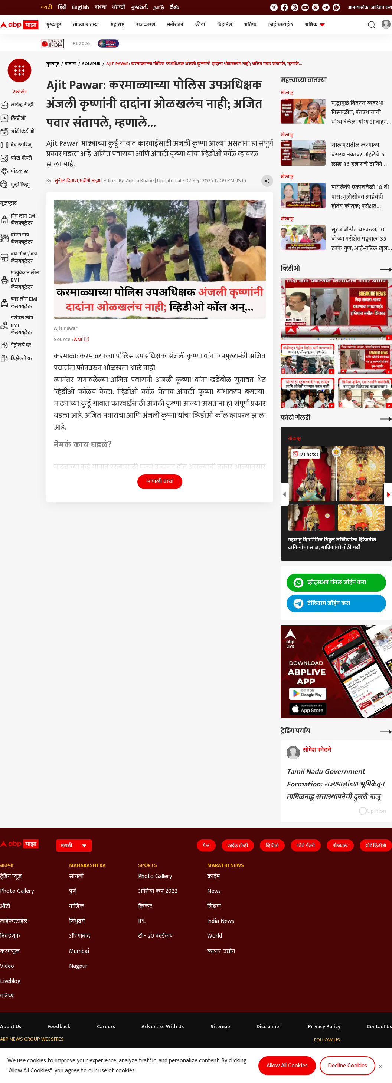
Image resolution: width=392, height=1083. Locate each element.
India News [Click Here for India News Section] (220, 921)
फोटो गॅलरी (16, 158)
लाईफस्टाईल (280, 25)
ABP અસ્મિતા (155, 1053)
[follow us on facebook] (284, 7)
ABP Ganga (188, 1053)
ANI (81, 339)
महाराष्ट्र (117, 25)
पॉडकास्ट (14, 171)
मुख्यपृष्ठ (53, 25)
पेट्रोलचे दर (15, 345)
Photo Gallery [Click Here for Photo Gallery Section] (17, 891)
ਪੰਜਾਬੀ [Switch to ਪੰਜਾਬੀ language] (118, 7)
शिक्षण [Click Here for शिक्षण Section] (214, 907)
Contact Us (379, 1026)
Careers (106, 1026)
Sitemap (220, 1026)
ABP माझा (125, 1053)
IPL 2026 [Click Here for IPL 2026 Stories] (80, 43)
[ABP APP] (307, 694)
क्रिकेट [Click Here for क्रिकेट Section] (145, 907)
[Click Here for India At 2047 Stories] (108, 43)
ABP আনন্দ (97, 1053)
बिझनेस (224, 25)
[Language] (74, 845)
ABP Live (44, 1053)
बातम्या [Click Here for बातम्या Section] (6, 865)
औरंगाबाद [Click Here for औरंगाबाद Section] (79, 936)
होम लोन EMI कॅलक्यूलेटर (18, 219)
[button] (19, 77)
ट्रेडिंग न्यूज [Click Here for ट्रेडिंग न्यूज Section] (11, 876)
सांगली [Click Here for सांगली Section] (76, 876)
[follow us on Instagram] (315, 7)
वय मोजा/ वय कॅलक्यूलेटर (18, 257)
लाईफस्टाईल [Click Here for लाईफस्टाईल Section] (13, 921)
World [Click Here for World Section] (214, 936)
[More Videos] (386, 269)
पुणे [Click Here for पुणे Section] (72, 891)
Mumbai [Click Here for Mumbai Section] (79, 951)
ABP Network (14, 1053)
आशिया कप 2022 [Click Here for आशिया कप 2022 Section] (157, 891)
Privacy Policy (324, 1026)
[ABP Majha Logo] (19, 24)
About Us (10, 1026)
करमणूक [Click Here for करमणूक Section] (10, 951)
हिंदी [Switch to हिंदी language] (62, 7)
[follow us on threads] (294, 7)
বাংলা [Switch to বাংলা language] (101, 7)
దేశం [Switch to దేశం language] (174, 7)
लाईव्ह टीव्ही (16, 104)
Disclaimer (269, 1026)
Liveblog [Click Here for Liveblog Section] (10, 981)
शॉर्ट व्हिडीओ (17, 131)
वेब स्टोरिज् (16, 144)
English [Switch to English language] (80, 7)
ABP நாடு (245, 1053)
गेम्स (206, 845)
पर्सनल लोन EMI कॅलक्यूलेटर (16, 325)
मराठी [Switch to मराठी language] (46, 7)
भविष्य (250, 25)
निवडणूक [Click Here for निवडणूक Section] (10, 936)
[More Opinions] (386, 731)
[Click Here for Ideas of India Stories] (52, 43)
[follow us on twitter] (274, 7)
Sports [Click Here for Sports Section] (147, 865)
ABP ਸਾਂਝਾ (217, 1053)
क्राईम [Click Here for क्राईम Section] (213, 876)
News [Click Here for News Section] (214, 891)
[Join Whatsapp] (336, 7)
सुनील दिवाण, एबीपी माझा (77, 180)
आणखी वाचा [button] (159, 482)
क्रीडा (200, 25)
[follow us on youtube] (305, 7)
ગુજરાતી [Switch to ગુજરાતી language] (139, 7)
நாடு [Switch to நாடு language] (158, 7)
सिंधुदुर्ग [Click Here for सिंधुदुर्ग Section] (77, 921)
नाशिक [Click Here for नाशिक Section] (76, 907)
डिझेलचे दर (16, 358)
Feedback (59, 1026)
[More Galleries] (386, 418)
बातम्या (70, 63)
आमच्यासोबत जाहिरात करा (370, 7)
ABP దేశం (271, 1053)
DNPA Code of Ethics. (76, 1068)
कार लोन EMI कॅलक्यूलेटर (18, 302)
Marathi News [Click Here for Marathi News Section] (225, 865)
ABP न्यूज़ (69, 1053)
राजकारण (145, 25)
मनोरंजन (175, 25)
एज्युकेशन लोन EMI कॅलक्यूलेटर (19, 280)
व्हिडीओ (13, 118)
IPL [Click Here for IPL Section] (142, 921)
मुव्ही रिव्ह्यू (15, 184)
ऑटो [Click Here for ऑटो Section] (5, 907)
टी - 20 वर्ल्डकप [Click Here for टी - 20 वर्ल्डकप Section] (155, 936)
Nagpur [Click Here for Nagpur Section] (78, 966)
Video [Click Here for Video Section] (7, 966)
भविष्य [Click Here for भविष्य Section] (6, 996)
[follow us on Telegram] (325, 7)
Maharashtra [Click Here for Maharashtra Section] (87, 865)
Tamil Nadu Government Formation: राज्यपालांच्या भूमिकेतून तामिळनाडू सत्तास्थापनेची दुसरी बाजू (335, 784)
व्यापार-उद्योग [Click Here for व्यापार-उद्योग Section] (221, 951)
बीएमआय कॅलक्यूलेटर (16, 238)
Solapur (91, 63)
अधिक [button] (315, 25)
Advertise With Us (162, 1026)
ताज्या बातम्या (86, 25)
